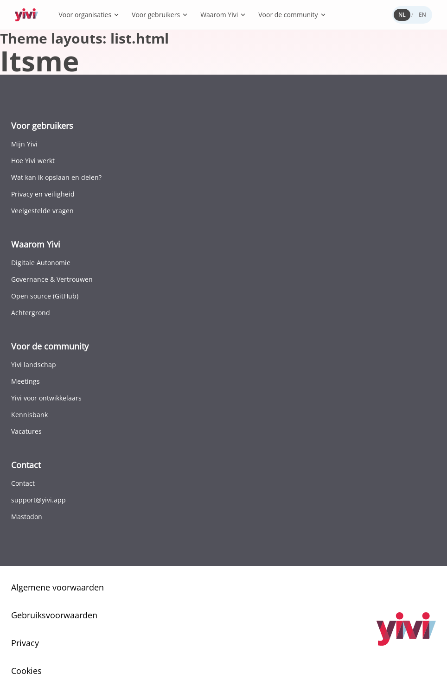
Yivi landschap (33, 364)
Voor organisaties (89, 14)
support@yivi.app (38, 499)
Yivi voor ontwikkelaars (46, 398)
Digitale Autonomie (40, 262)
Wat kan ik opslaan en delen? (56, 177)
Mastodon (26, 516)
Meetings (25, 381)
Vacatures (26, 431)
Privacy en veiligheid (43, 194)
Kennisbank (29, 414)
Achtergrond (30, 312)
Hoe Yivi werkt (33, 160)
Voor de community (292, 14)
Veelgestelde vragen (42, 210)
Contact (23, 483)
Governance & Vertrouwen (52, 279)
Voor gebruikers (160, 14)
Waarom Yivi (223, 14)
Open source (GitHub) (44, 296)
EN (422, 15)
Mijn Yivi (24, 144)
